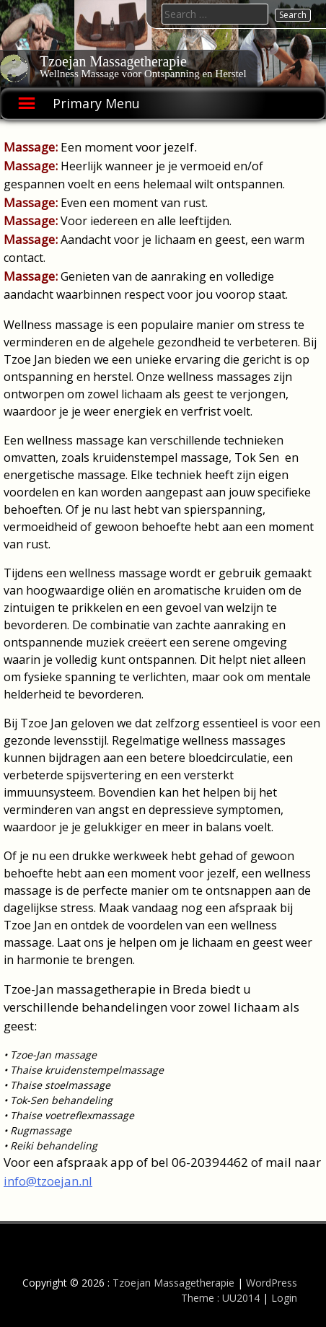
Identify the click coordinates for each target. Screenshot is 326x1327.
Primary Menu (96, 103)
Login (284, 1298)
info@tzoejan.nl (48, 1181)
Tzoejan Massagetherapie (113, 61)
